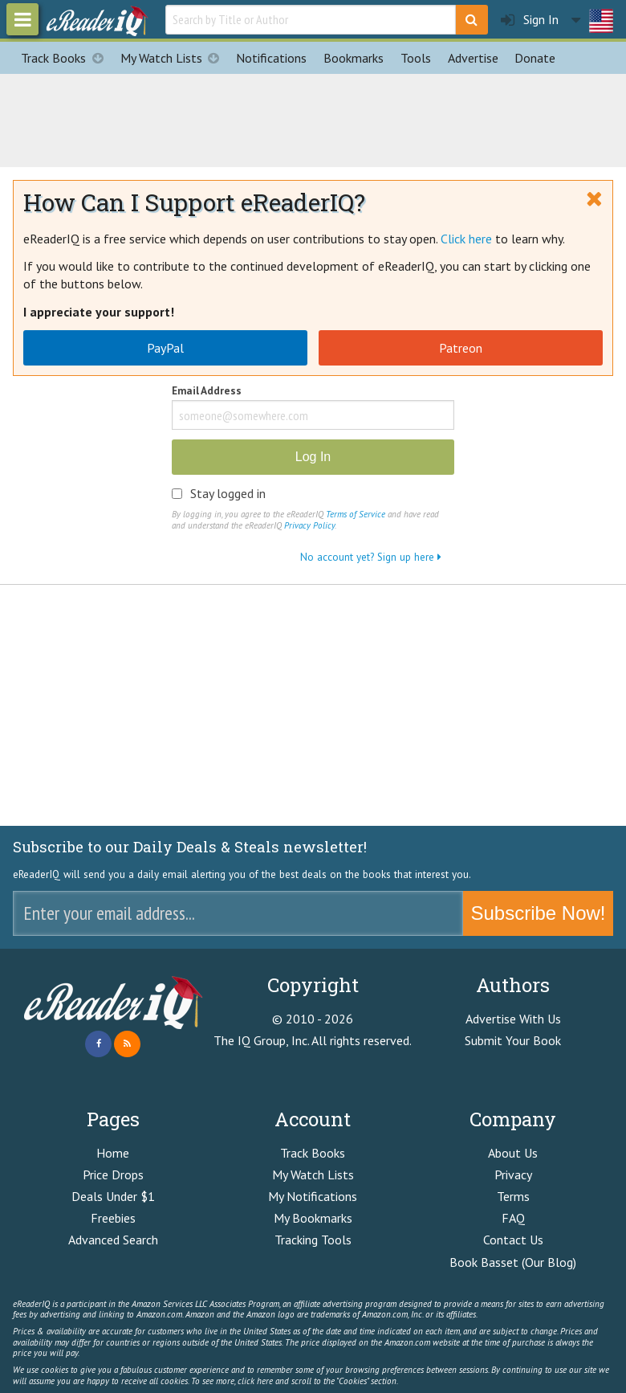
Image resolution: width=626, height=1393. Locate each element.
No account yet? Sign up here (370, 556)
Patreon (460, 348)
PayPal (165, 348)
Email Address (207, 392)
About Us (513, 1153)
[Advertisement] (313, 118)
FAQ (513, 1218)
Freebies (113, 1218)
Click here (466, 239)
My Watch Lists (174, 58)
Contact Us (513, 1240)
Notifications (271, 58)
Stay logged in (228, 493)
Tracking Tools (313, 1240)
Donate (534, 58)
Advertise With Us (513, 1019)
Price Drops (113, 1174)
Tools (415, 58)
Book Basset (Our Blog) (512, 1262)
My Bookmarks (313, 1218)
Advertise (473, 58)
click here (255, 1381)
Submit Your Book (513, 1040)
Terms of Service (355, 514)
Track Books (66, 58)
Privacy (513, 1174)
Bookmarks (353, 58)
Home (112, 1153)
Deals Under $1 (113, 1196)
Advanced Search (113, 1240)
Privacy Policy (309, 525)
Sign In (530, 19)
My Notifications (312, 1196)
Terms (513, 1196)
